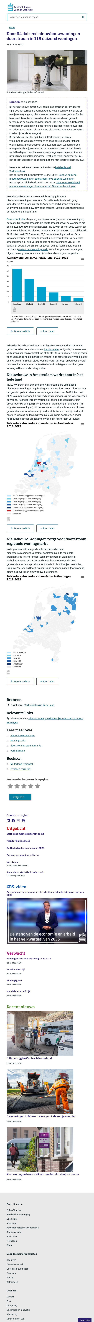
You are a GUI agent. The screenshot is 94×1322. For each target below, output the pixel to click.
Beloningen (12, 1282)
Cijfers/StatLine (14, 1210)
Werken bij (12, 1314)
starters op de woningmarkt (33, 249)
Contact (10, 1297)
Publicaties (12, 1237)
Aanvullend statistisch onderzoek (23, 1228)
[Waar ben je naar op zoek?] (47, 17)
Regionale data (14, 1232)
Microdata (11, 1223)
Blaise (10, 1245)
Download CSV (20, 331)
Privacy (10, 1278)
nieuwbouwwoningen (22, 735)
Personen (11, 1273)
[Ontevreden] (17, 785)
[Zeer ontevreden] (10, 785)
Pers (9, 1301)
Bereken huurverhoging (18, 1215)
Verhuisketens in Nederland (39, 705)
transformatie (51, 349)
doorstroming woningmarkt (25, 746)
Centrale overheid (15, 1265)
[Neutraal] (23, 785)
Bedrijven (11, 1260)
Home (12, 28)
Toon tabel (47, 331)
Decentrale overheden (17, 1269)
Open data (12, 1219)
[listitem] (8, 821)
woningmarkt (17, 741)
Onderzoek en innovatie (18, 1310)
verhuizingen (17, 751)
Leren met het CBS (15, 1319)
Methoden (12, 1241)
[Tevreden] (30, 785)
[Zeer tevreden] (37, 785)
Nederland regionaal (21, 764)
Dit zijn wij (12, 1306)
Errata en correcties (20, 769)
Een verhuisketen (16, 219)
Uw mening (85, 1320)
